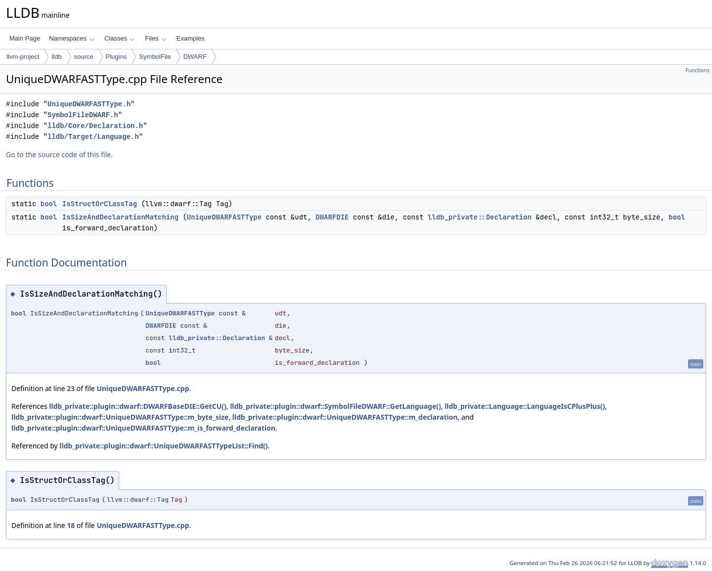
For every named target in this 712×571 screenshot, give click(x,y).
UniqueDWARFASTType (224, 217)
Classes (119, 38)
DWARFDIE (332, 217)
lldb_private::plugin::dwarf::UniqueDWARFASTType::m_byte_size (119, 417)
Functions (697, 70)
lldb (56, 56)
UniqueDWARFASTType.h (89, 104)
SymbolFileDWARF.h (82, 115)
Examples (191, 38)
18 (71, 525)
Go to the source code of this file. (59, 154)
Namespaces (71, 38)
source (83, 56)
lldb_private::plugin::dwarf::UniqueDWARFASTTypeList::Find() (163, 445)
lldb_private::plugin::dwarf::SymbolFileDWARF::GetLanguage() (335, 406)
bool (49, 203)
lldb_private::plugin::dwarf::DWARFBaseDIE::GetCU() (137, 406)
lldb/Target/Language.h (93, 136)
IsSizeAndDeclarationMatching (120, 217)
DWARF (195, 56)
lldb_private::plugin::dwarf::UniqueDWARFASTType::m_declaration (345, 417)
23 (71, 388)
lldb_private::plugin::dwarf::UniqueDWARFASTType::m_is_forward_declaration (143, 428)
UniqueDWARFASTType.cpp (142, 388)
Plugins (116, 56)
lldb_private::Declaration (480, 217)
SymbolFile (155, 56)
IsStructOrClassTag (99, 203)
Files (155, 38)
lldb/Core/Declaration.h (95, 126)
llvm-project (22, 56)
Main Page (24, 38)
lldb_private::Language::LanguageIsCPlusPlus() (525, 406)
